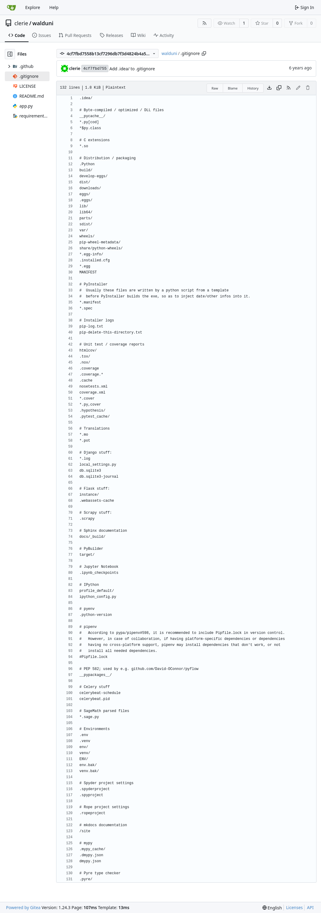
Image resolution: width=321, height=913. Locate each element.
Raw (215, 88)
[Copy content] (279, 88)
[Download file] (269, 88)
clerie (21, 23)
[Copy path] (204, 53)
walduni (42, 23)
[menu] (272, 908)
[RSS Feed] (204, 23)
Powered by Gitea (23, 907)
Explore (32, 7)
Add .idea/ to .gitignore (132, 69)
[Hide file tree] (10, 54)
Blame (233, 88)
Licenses (294, 907)
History (253, 88)
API (310, 907)
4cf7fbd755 (95, 68)
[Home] (11, 7)
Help (54, 7)
